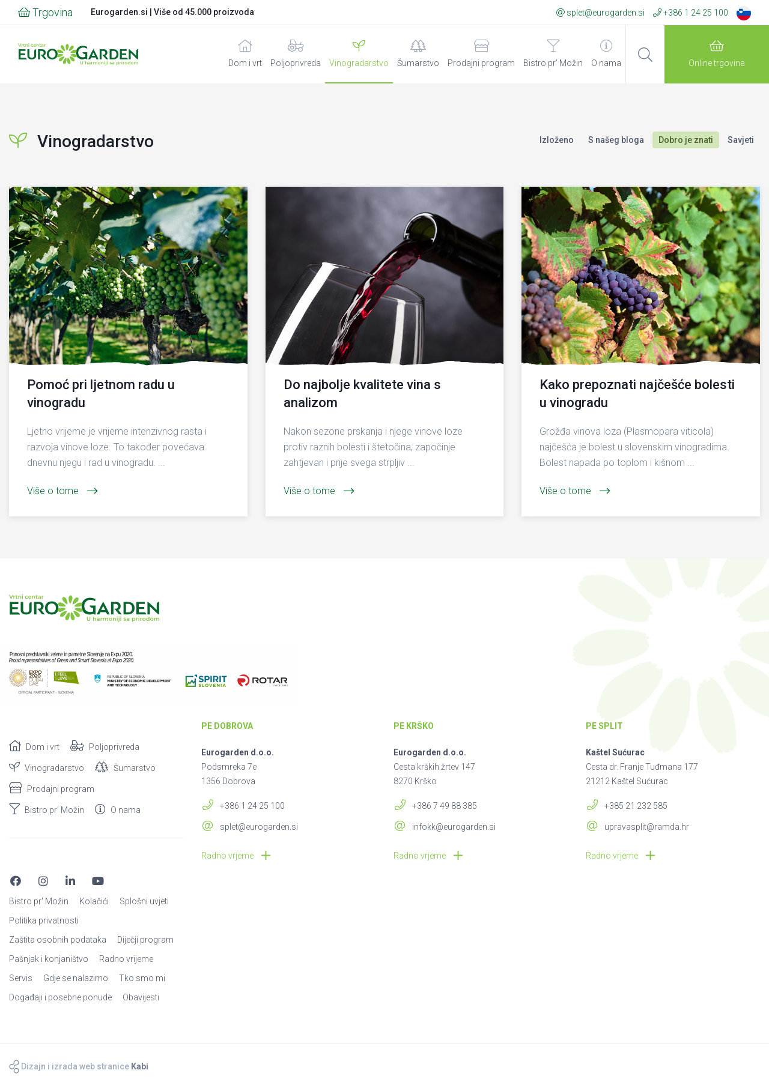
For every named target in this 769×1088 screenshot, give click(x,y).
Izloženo (557, 140)
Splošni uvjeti (144, 901)
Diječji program (145, 939)
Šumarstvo (418, 54)
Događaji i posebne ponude (60, 997)
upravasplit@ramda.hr (637, 827)
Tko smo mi (142, 978)
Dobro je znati (685, 140)
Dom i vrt (245, 54)
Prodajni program (481, 54)
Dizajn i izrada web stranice (78, 1066)
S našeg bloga (616, 140)
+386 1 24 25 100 (690, 12)
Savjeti (741, 140)
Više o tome (62, 491)
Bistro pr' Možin (553, 54)
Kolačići (94, 901)
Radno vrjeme (235, 855)
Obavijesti (141, 997)
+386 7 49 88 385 (435, 806)
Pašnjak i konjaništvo (48, 959)
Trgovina (45, 12)
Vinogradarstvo (359, 54)
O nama (606, 54)
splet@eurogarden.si (600, 12)
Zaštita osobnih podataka (57, 939)
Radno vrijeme (126, 959)
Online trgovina (716, 54)
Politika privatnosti (44, 920)
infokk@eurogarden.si (445, 827)
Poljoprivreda (295, 54)
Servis (20, 978)
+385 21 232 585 (626, 806)
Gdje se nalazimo (75, 978)
